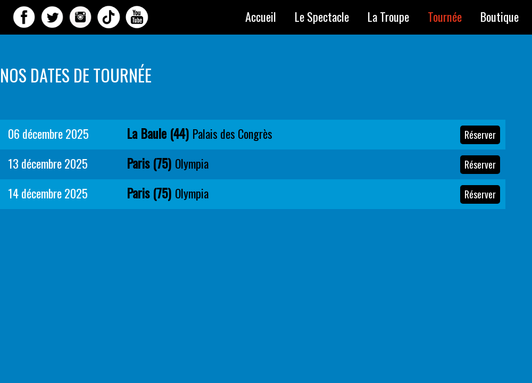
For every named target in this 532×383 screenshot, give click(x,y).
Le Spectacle (322, 16)
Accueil (260, 16)
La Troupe (388, 16)
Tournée (445, 16)
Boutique (499, 16)
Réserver (480, 134)
